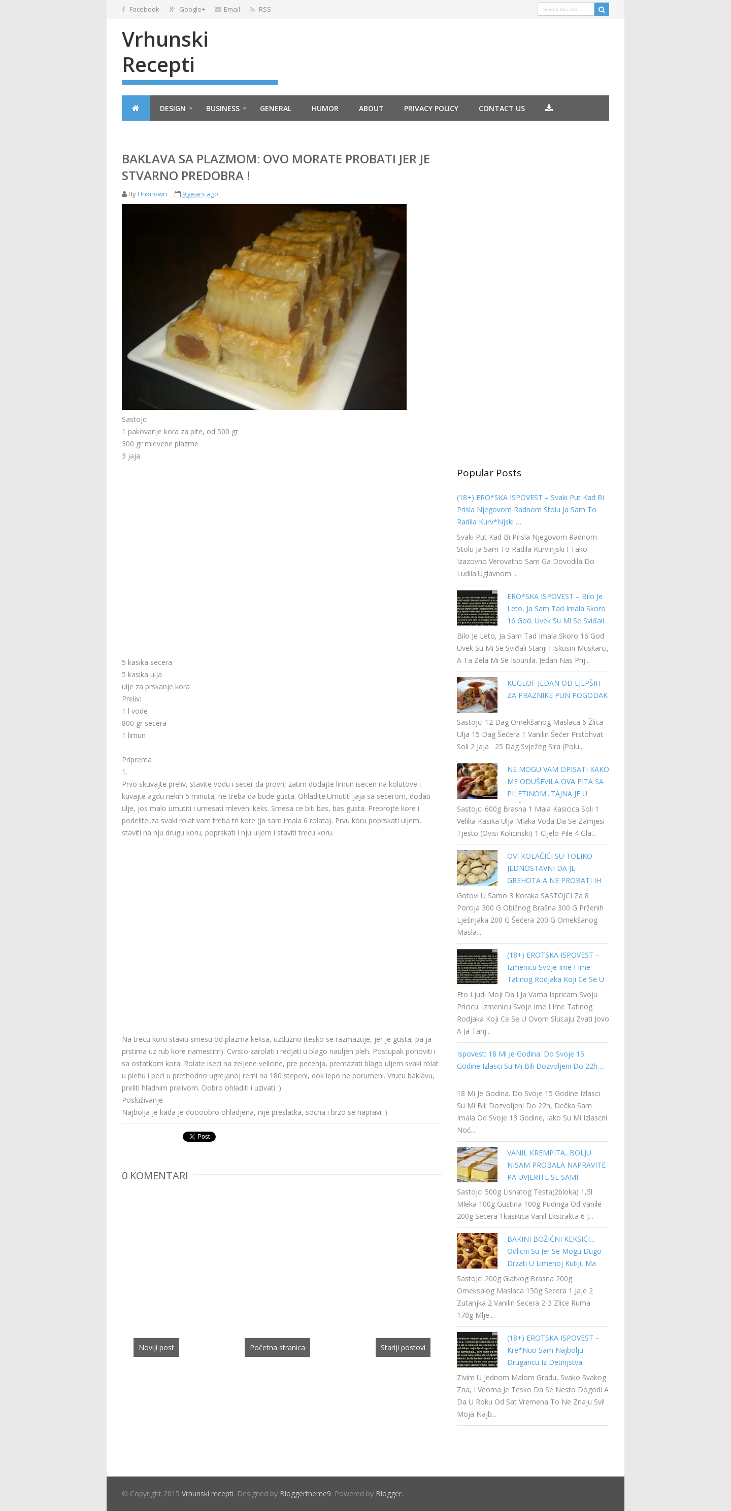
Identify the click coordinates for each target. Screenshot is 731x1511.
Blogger (389, 1493)
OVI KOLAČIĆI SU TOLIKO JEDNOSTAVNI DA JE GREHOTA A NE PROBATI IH (554, 868)
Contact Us (502, 108)
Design (173, 108)
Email (227, 9)
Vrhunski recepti (165, 51)
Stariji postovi (403, 1347)
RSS (260, 9)
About (371, 108)
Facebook (140, 9)
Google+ (187, 9)
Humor (325, 108)
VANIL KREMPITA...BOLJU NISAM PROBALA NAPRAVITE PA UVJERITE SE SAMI (556, 1165)
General (275, 108)
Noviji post (156, 1347)
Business (223, 108)
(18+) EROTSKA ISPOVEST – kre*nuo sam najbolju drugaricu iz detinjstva (553, 1350)
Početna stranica (277, 1347)
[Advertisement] (207, 545)
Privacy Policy (431, 108)
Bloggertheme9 (305, 1493)
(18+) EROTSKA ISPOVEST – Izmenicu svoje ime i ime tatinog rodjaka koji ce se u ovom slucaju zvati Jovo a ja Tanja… (555, 979)
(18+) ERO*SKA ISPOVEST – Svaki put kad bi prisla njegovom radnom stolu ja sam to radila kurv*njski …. (530, 509)
